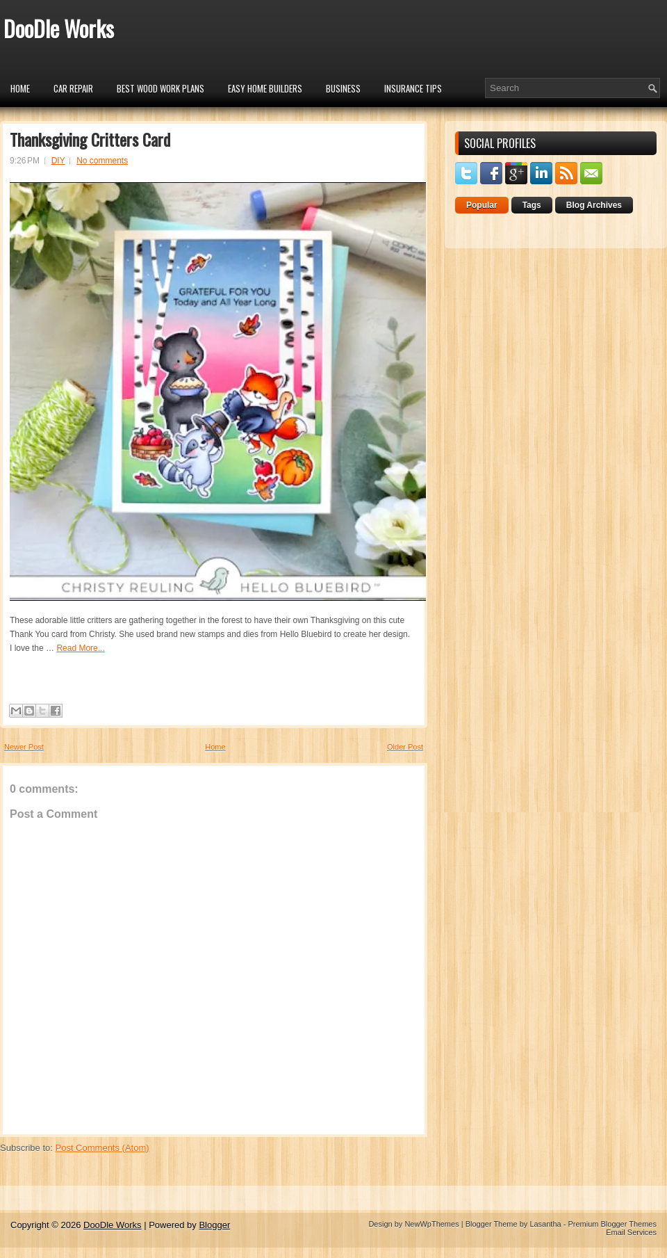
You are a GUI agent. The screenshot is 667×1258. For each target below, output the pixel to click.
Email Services (631, 1232)
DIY (58, 161)
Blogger (214, 1225)
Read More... (80, 648)
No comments (102, 161)
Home (20, 88)
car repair (73, 88)
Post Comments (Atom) (102, 1148)
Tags (531, 205)
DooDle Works (58, 28)
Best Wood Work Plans (160, 88)
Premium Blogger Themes (612, 1224)
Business (343, 88)
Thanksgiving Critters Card (90, 139)
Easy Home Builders (265, 88)
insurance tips (413, 88)
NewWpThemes (431, 1224)
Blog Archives (594, 205)
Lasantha (545, 1224)
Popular (481, 205)
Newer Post (24, 747)
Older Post (405, 747)
